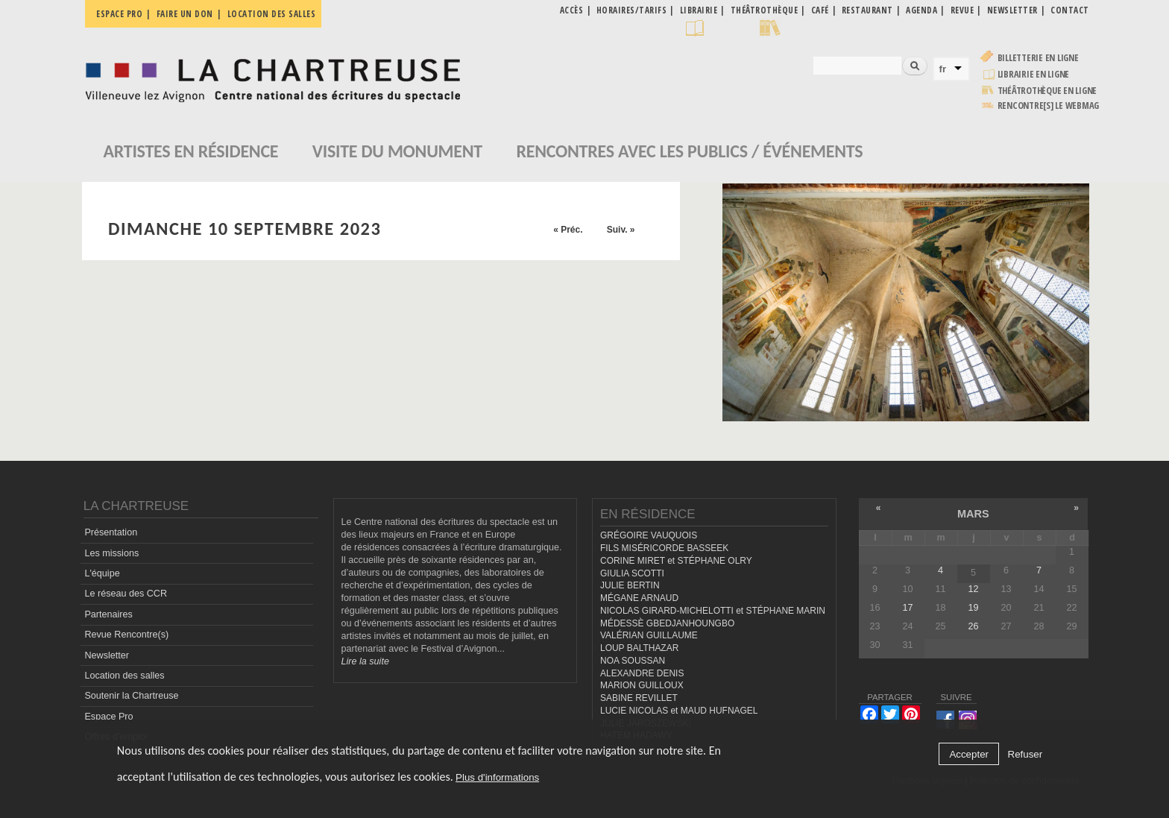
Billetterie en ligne (1038, 57)
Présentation (110, 532)
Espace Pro (108, 716)
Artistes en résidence (191, 151)
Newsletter (106, 655)
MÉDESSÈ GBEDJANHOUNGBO (667, 623)
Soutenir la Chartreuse (131, 695)
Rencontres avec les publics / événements (689, 151)
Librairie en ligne (1034, 74)
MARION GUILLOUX (642, 685)
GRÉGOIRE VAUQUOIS (648, 535)
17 (907, 608)
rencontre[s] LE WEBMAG (1049, 105)
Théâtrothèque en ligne (1047, 90)
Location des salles (271, 13)
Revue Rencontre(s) (126, 634)
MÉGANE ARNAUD (639, 598)
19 (973, 608)
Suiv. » (621, 229)
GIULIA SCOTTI (632, 573)
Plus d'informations (497, 777)
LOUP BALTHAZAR (639, 648)
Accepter (969, 754)
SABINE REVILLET (639, 698)
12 (973, 589)
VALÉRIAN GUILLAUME (649, 635)
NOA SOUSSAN (632, 660)
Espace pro (119, 13)
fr (943, 69)
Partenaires (108, 614)
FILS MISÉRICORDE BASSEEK (664, 548)
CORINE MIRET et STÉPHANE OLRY (676, 561)
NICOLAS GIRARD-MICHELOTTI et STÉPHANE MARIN (712, 610)
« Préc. (567, 229)
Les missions (111, 553)
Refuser (1025, 754)
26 (973, 626)
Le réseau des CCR (125, 593)
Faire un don (185, 13)
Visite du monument (397, 151)
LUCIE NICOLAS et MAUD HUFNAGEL (679, 710)
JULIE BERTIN (630, 585)
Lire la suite (365, 661)
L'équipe (101, 573)
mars (973, 514)
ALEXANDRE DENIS (642, 673)
